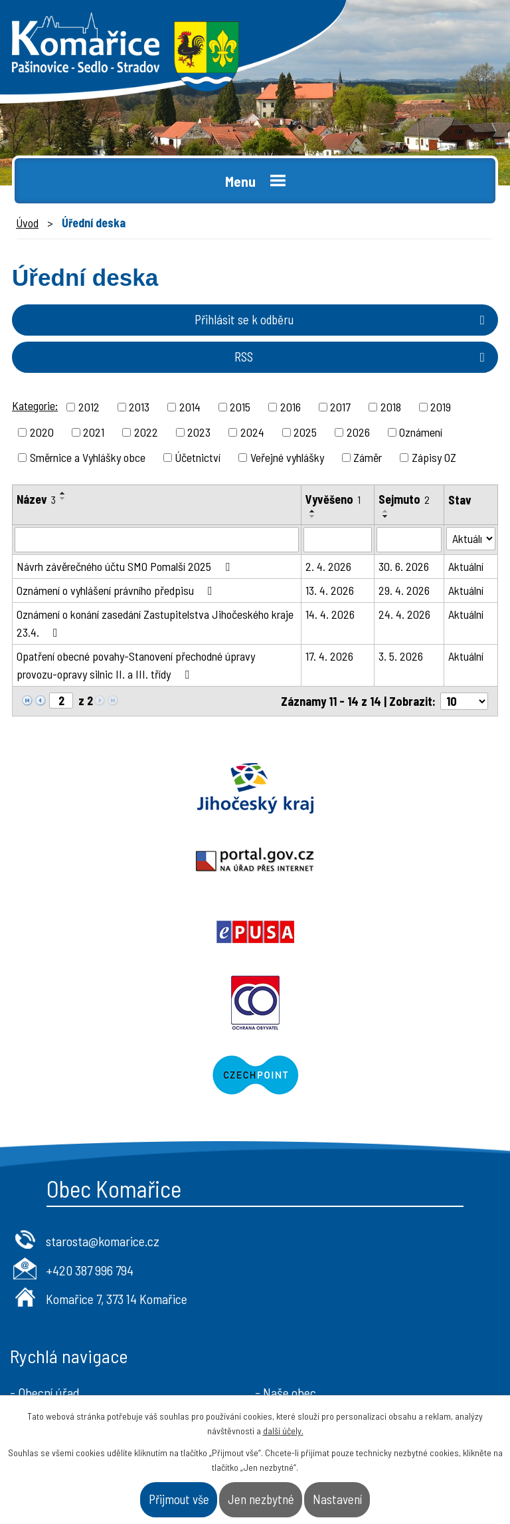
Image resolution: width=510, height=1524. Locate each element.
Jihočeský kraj (127, 788)
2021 (93, 432)
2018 (391, 406)
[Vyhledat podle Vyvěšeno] (338, 539)
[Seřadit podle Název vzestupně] (63, 493)
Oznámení (420, 432)
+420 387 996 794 (89, 1127)
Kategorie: (35, 405)
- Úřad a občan (293, 1270)
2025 (305, 432)
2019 (440, 406)
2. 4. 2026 (328, 566)
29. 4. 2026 (404, 590)
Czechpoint (255, 932)
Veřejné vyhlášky (287, 457)
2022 (146, 432)
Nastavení (337, 1499)
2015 (240, 406)
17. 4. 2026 (329, 656)
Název (36, 499)
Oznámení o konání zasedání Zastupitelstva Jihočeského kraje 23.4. (155, 623)
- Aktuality (37, 1291)
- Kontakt (279, 1291)
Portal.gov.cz (382, 788)
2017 (340, 406)
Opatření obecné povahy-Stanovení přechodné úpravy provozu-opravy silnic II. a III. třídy (136, 665)
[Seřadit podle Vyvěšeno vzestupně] (312, 511)
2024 (252, 432)
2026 (358, 432)
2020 (42, 432)
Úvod (27, 222)
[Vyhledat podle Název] (157, 539)
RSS (362, 356)
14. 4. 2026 (330, 614)
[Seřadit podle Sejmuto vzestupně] (386, 511)
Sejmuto (404, 499)
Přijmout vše (179, 1499)
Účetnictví (197, 457)
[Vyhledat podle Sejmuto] (409, 539)
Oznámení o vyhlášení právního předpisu (117, 590)
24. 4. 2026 (404, 614)
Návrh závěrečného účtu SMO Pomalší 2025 (126, 566)
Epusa (127, 860)
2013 (139, 406)
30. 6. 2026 (404, 566)
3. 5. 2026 (401, 656)
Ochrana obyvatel (382, 860)
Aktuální (465, 566)
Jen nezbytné (261, 1499)
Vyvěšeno (333, 499)
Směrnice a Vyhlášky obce (87, 457)
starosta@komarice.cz (102, 1097)
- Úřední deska (47, 1270)
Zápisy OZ (434, 457)
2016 (290, 406)
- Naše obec (285, 1249)
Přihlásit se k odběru (342, 319)
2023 (199, 432)
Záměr (367, 457)
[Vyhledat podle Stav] (470, 538)
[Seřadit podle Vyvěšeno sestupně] (312, 516)
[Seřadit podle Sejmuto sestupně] (386, 516)
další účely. (283, 1430)
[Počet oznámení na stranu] (464, 701)
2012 (89, 406)
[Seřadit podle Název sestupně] (63, 498)
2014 (190, 406)
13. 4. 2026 (329, 590)
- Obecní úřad (45, 1249)
